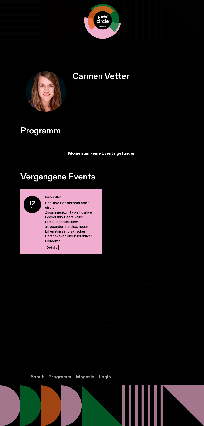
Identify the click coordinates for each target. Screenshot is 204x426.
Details (52, 248)
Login (105, 381)
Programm (59, 381)
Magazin (85, 381)
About (37, 381)
